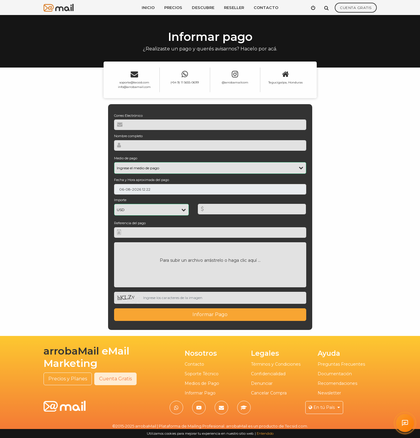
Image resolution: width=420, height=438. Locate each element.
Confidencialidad (268, 373)
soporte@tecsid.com (134, 82)
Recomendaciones (337, 383)
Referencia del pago (130, 223)
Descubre (203, 7)
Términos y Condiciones (276, 364)
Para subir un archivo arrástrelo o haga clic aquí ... (210, 260)
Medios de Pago (202, 383)
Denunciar (262, 383)
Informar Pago (210, 314)
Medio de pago (125, 158)
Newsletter (329, 393)
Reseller (234, 7)
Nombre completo (128, 136)
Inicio (148, 7)
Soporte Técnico (202, 373)
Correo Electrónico (128, 115)
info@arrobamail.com (134, 87)
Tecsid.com (296, 426)
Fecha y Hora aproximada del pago (141, 180)
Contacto (266, 7)
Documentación (335, 373)
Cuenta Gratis (356, 7)
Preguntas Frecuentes (341, 364)
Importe (120, 200)
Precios (173, 7)
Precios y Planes (67, 379)
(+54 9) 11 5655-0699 (185, 82)
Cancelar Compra (269, 393)
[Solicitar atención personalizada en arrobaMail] (405, 423)
